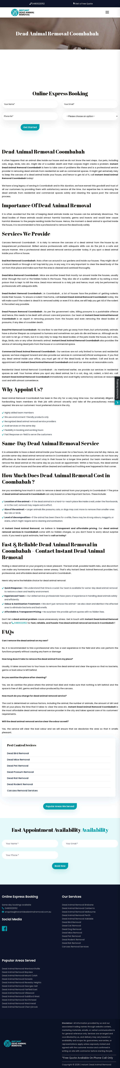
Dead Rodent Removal (20, 784)
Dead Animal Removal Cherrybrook (20, 1006)
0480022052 (37, 3)
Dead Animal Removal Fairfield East (19, 989)
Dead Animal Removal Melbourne (79, 911)
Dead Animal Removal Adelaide (77, 918)
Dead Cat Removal (71, 925)
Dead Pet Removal (17, 765)
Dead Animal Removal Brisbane (77, 904)
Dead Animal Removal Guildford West (21, 996)
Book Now (60, 866)
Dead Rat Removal (17, 778)
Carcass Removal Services (22, 790)
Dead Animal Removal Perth (76, 915)
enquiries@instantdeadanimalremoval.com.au (28, 911)
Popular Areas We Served (60, 806)
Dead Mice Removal (18, 759)
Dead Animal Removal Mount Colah (19, 975)
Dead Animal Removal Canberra (78, 908)
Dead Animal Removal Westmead (19, 1003)
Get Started (30, 127)
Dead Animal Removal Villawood (18, 992)
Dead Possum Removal (20, 772)
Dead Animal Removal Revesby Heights (21, 982)
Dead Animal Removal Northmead (19, 999)
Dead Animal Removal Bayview (17, 972)
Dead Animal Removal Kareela (17, 979)
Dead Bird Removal (18, 753)
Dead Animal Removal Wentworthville (21, 968)
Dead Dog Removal (71, 929)
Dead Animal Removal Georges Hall (20, 986)
